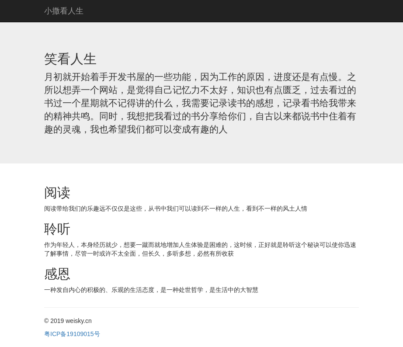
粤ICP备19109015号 (72, 333)
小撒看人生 (63, 11)
